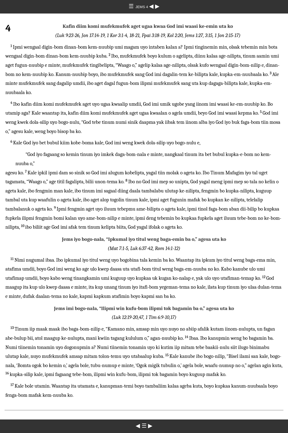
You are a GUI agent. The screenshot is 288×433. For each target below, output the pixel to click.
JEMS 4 (142, 7)
